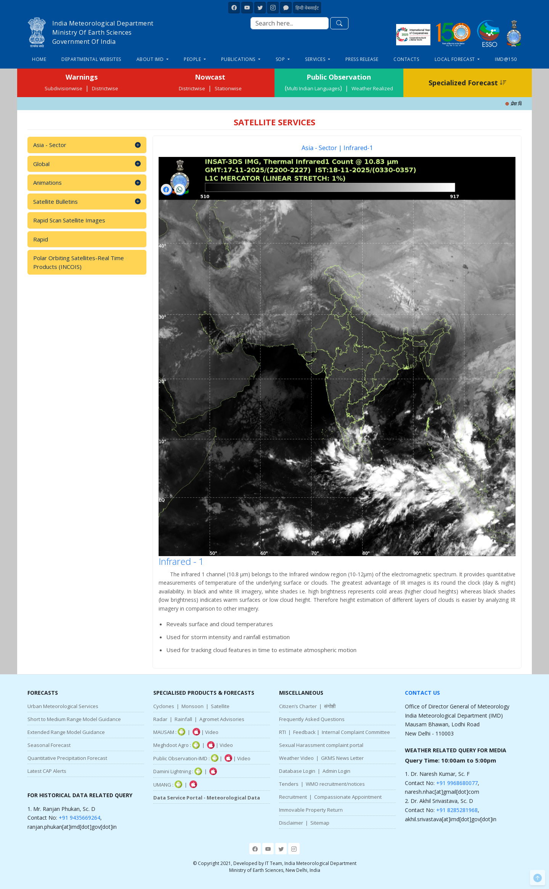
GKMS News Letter (342, 758)
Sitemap (319, 822)
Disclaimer (291, 822)
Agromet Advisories (221, 719)
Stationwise (228, 88)
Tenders (289, 783)
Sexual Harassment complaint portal (321, 745)
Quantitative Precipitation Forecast (67, 758)
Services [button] (316, 59)
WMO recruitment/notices (335, 783)
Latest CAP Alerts (46, 770)
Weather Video (296, 758)
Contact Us (422, 692)
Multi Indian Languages (313, 88)
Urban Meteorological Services (62, 706)
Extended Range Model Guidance (66, 732)
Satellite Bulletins (87, 201)
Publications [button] (239, 59)
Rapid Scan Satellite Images (69, 220)
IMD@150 (506, 59)
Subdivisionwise (63, 88)
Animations (87, 182)
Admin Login (336, 770)
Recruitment (293, 796)
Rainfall (183, 719)
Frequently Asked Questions (312, 719)
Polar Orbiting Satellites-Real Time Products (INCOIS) (78, 262)
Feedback (304, 732)
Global (87, 164)
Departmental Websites (91, 59)
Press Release (362, 59)
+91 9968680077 (457, 783)
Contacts (406, 59)
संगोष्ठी (330, 706)
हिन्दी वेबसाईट (307, 8)
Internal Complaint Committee (356, 732)
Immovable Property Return (311, 809)
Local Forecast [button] (456, 59)
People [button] (193, 59)
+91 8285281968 (457, 810)
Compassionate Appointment (348, 796)
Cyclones (163, 706)
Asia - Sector (87, 145)
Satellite (220, 706)
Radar (160, 719)
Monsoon (192, 706)
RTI (282, 732)
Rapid (40, 239)
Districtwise (105, 88)
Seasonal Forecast (49, 745)
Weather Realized (372, 88)
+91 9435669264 (79, 817)
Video (211, 732)
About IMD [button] (150, 59)
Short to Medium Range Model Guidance (74, 719)
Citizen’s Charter (298, 706)
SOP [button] (281, 59)
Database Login (297, 770)
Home (39, 59)
